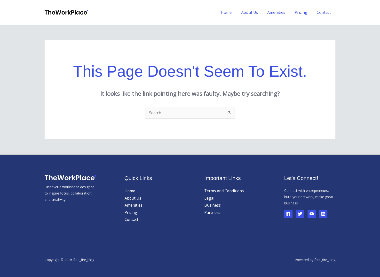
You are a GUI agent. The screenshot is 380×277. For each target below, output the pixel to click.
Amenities (280, 12)
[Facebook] (288, 214)
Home (233, 12)
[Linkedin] (323, 214)
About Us (255, 12)
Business (212, 205)
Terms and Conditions (224, 191)
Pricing (303, 12)
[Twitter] (300, 214)
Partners (212, 212)
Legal (209, 198)
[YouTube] (312, 214)
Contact (324, 12)
